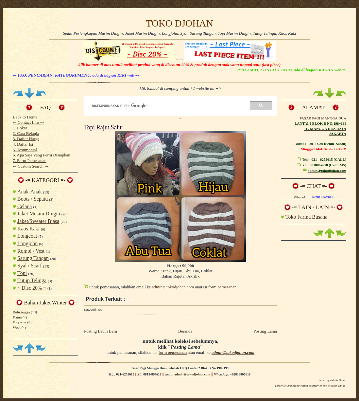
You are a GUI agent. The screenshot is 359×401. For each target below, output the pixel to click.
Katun (17, 317)
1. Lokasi (20, 127)
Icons (322, 380)
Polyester (19, 322)
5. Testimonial (25, 149)
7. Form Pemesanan (29, 160)
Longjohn (27, 243)
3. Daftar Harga (26, 138)
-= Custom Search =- (30, 166)
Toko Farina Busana (306, 217)
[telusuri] (166, 106)
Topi (22, 273)
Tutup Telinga (31, 280)
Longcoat (27, 236)
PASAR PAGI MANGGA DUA (323, 118)
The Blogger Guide (333, 385)
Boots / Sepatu (32, 199)
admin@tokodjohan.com (173, 286)
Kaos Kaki (28, 228)
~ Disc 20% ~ (31, 288)
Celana (24, 206)
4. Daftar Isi (23, 144)
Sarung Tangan (33, 258)
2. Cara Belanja (26, 133)
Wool (17, 327)
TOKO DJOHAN (179, 23)
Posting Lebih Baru (100, 331)
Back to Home (25, 117)
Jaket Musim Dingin (38, 213)
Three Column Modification (291, 385)
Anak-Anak (29, 191)
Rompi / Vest (30, 251)
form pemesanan (222, 286)
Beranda (185, 331)
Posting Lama (265, 331)
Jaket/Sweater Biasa (38, 221)
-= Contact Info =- (28, 122)
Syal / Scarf (29, 265)
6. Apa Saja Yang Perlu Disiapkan (41, 155)
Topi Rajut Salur (103, 127)
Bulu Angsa (21, 312)
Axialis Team (337, 380)
